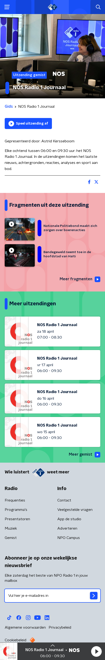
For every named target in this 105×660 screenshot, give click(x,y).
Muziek (11, 528)
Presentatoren (17, 519)
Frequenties (15, 500)
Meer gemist (84, 454)
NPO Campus (68, 538)
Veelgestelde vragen (75, 510)
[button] (96, 651)
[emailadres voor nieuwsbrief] (52, 595)
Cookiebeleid (15, 640)
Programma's (16, 510)
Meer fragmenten (80, 279)
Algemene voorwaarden (25, 627)
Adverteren (67, 528)
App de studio (69, 519)
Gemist (11, 538)
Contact (64, 500)
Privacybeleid (60, 627)
